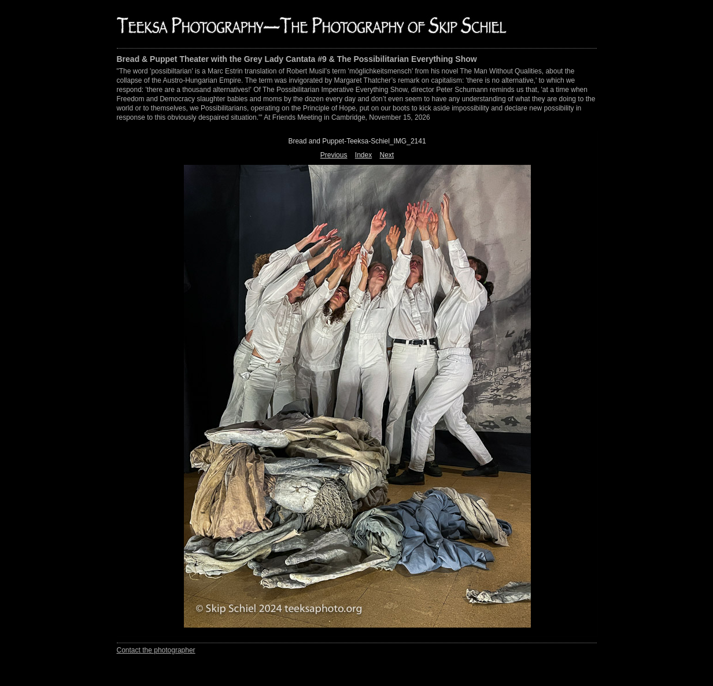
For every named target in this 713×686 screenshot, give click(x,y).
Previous (334, 155)
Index (363, 155)
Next (387, 155)
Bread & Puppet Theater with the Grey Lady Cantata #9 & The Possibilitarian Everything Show (297, 59)
